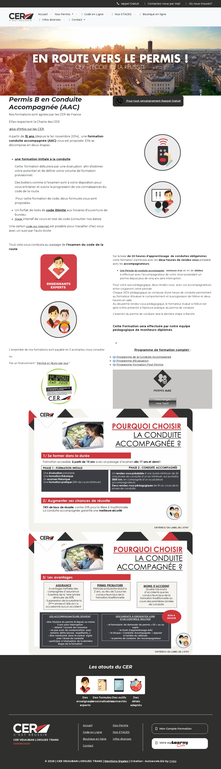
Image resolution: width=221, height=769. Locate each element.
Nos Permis (63, 14)
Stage (18, 219)
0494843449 (21, 743)
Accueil (43, 14)
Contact (75, 19)
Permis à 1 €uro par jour (53, 363)
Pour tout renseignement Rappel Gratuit (148, 101)
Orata (172, 761)
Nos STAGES (121, 14)
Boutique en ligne (152, 14)
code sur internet (38, 226)
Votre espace (171, 744)
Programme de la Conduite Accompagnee (143, 357)
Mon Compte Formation (173, 728)
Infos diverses (49, 19)
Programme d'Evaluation (132, 360)
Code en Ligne (92, 14)
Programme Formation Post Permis (139, 364)
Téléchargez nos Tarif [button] (162, 401)
